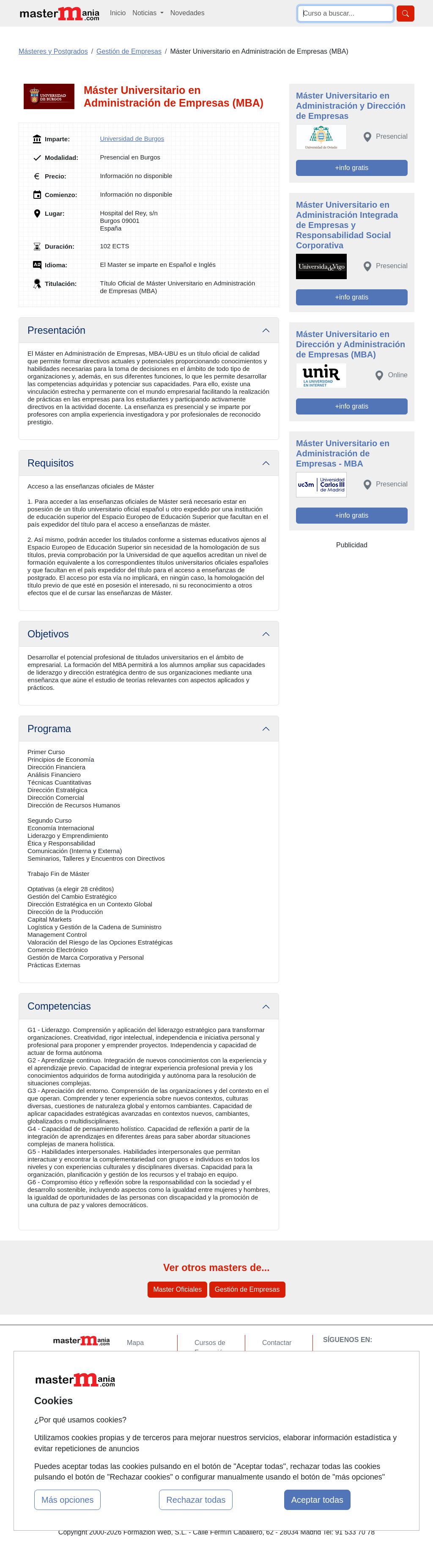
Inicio (118, 12)
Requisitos (50, 463)
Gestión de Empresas (247, 1289)
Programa (49, 728)
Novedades (187, 12)
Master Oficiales (177, 1289)
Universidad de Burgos (132, 138)
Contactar (276, 1342)
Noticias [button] (145, 12)
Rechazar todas (195, 1499)
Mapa (135, 1342)
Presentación (56, 330)
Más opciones (67, 1499)
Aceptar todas (317, 1499)
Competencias (59, 1006)
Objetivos (48, 634)
